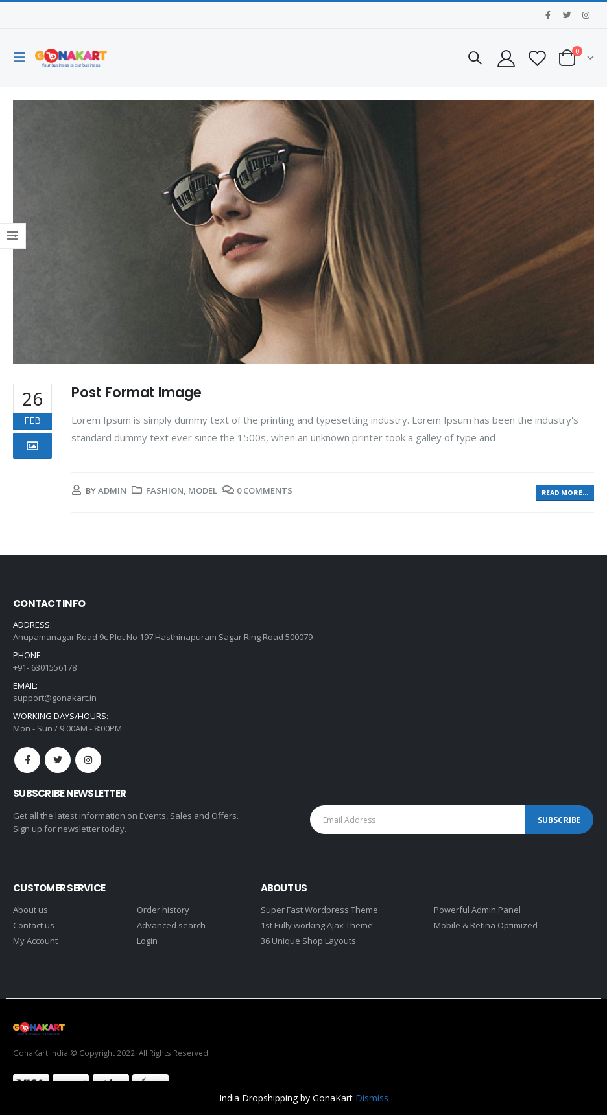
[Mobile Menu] (22, 58)
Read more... (565, 493)
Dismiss (371, 1098)
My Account (35, 941)
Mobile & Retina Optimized (486, 925)
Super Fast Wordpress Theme (319, 909)
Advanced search (171, 925)
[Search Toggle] (475, 58)
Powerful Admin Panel (477, 909)
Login (147, 941)
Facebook (27, 760)
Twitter (58, 760)
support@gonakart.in (55, 698)
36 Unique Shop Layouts (308, 941)
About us (30, 909)
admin (112, 490)
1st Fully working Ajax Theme (317, 925)
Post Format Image (136, 392)
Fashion (165, 490)
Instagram (88, 760)
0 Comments (264, 490)
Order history (163, 909)
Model (202, 490)
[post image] (303, 232)
